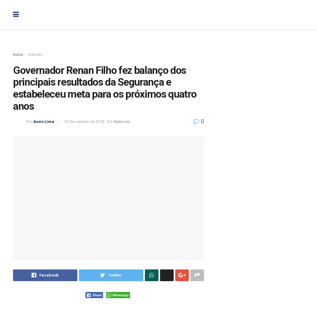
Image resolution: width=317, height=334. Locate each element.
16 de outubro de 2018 (84, 121)
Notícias (35, 55)
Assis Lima (43, 121)
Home (18, 55)
